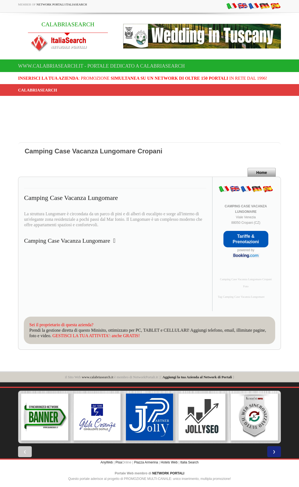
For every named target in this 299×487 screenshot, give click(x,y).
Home (261, 172)
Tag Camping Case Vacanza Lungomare (241, 296)
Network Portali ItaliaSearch (61, 4)
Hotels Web (169, 462)
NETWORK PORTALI (168, 473)
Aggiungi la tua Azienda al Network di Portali (197, 377)
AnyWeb (106, 462)
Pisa (119, 462)
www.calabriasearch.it (97, 377)
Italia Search (189, 462)
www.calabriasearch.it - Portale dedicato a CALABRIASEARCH (101, 66)
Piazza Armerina (146, 462)
